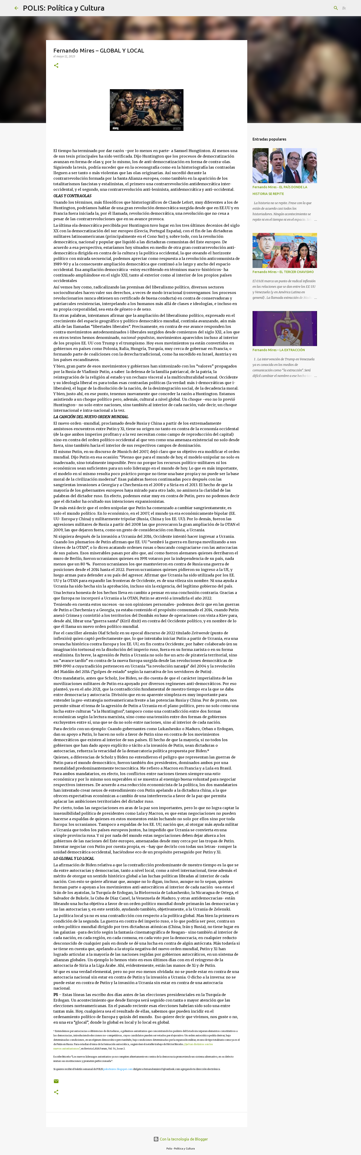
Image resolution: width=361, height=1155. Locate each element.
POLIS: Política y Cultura (64, 8)
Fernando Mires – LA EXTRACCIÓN (279, 350)
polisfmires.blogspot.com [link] (118, 1069)
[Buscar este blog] (323, 8)
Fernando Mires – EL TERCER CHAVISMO (283, 272)
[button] (56, 66)
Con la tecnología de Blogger (180, 1139)
